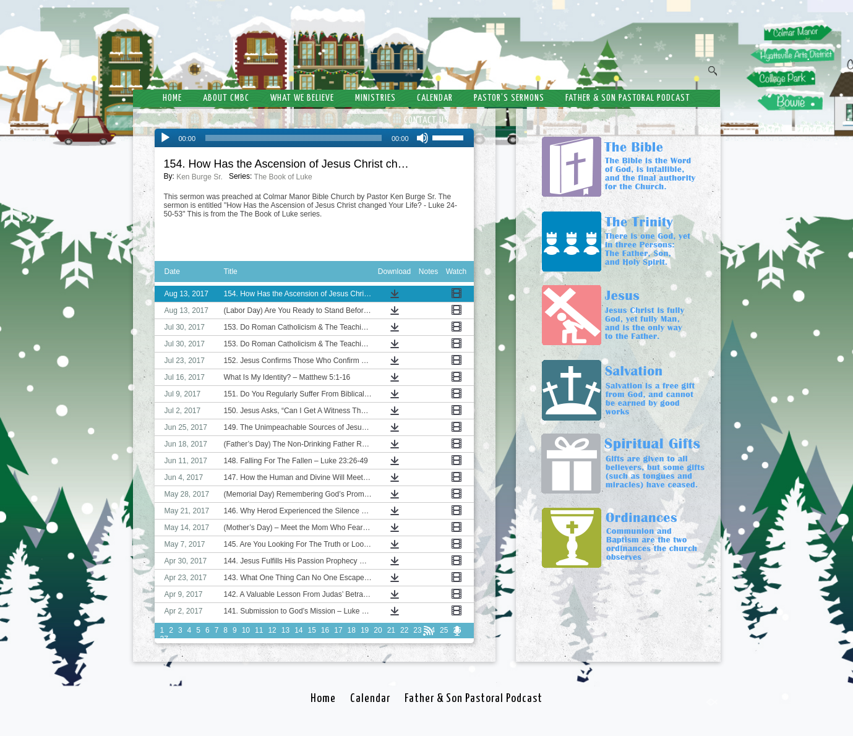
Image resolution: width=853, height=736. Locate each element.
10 (246, 630)
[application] (314, 138)
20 (378, 630)
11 (259, 630)
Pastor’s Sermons (509, 98)
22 (404, 630)
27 (164, 639)
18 (352, 630)
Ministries (375, 98)
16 (325, 630)
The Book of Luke (283, 177)
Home (172, 98)
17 (338, 630)
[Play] (165, 138)
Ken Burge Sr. (199, 177)
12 (272, 630)
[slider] (293, 138)
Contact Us (426, 120)
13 (285, 630)
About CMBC (226, 98)
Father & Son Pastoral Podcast (627, 98)
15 (311, 630)
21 (391, 630)
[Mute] (422, 138)
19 (365, 630)
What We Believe (302, 98)
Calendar (435, 98)
